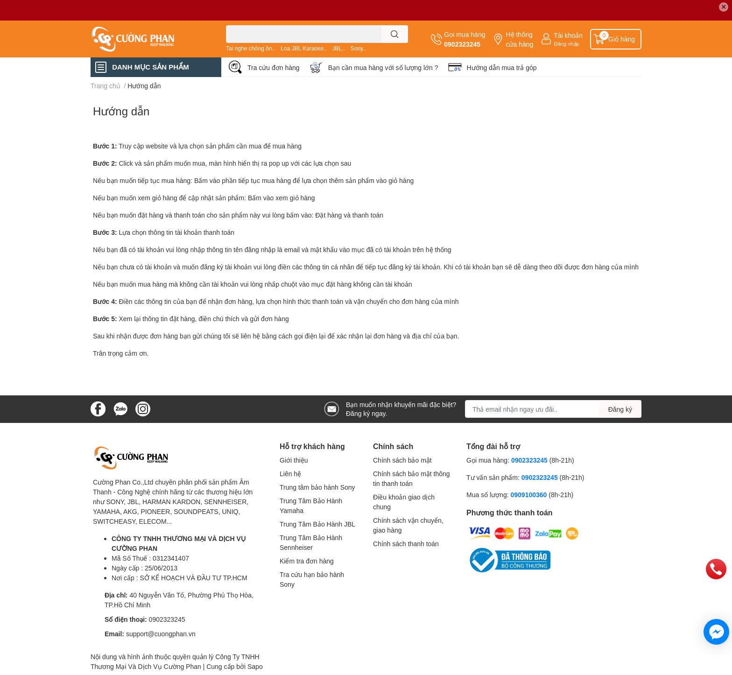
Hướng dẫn (121, 111)
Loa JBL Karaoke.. (303, 48)
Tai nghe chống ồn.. (250, 48)
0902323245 (462, 44)
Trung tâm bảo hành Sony (317, 487)
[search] (394, 34)
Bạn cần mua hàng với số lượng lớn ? (383, 67)
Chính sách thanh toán (406, 544)
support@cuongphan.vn (161, 634)
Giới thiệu (294, 460)
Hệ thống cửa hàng (519, 39)
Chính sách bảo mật (402, 460)
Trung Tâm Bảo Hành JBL (317, 524)
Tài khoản (568, 35)
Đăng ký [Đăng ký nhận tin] (620, 409)
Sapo (255, 666)
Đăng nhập (566, 44)
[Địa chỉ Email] (553, 409)
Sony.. (358, 48)
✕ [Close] (723, 7)
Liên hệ (290, 474)
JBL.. (338, 48)
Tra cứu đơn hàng (273, 67)
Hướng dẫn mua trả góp (502, 67)
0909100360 (529, 495)
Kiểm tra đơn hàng (307, 561)
